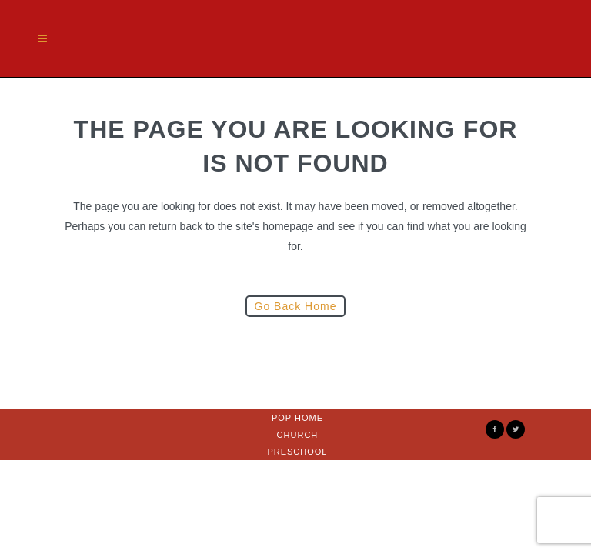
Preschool (297, 451)
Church (298, 434)
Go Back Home (296, 306)
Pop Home (297, 417)
